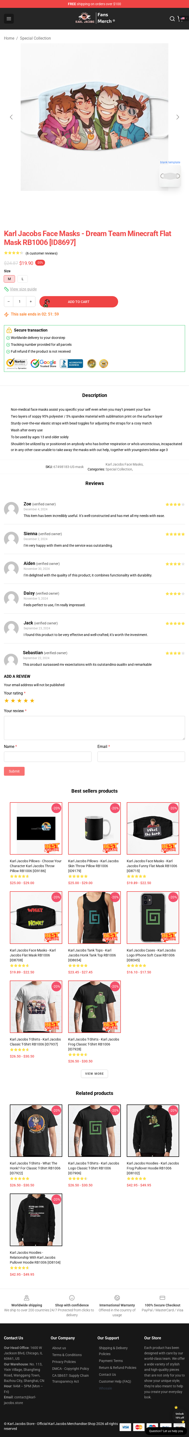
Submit (14, 771)
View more (94, 1073)
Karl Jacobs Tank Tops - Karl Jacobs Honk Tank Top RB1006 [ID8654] (92, 955)
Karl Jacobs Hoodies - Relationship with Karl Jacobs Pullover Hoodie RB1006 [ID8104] (35, 1257)
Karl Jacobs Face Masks (124, 464)
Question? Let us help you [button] (166, 1431)
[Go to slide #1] (82, 202)
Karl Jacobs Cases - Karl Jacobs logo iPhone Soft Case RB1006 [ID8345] (151, 955)
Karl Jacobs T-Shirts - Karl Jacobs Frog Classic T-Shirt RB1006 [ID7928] (93, 1044)
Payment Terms (111, 1361)
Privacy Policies (64, 1362)
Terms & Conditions (67, 1355)
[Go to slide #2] (107, 202)
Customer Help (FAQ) (115, 1381)
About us (59, 1348)
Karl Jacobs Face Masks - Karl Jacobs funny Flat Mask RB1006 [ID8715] (152, 866)
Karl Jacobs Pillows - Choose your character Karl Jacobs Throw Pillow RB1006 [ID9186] (36, 866)
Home (9, 38)
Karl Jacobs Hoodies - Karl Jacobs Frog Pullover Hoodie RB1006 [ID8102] (153, 1168)
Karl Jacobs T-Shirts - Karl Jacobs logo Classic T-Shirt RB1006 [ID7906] (93, 1168)
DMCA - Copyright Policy (70, 1369)
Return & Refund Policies (117, 1368)
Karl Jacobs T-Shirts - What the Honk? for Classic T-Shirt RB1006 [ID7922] (35, 1168)
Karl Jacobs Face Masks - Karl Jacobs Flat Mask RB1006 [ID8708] (33, 955)
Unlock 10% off (179, 1415)
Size (7, 271)
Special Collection (35, 38)
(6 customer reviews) (42, 253)
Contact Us (107, 1374)
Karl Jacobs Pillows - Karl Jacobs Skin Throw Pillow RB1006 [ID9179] (93, 866)
